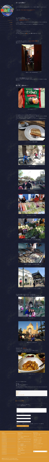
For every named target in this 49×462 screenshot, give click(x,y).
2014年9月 (3, 446)
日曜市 (23, 394)
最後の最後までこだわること (38, 439)
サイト (17, 420)
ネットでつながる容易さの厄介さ (38, 443)
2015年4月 (3, 436)
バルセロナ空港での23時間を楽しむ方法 (23, 436)
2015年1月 (3, 440)
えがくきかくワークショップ (38, 446)
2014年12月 (4, 442)
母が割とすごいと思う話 (37, 442)
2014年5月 (3, 452)
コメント (18, 407)
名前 (18, 414)
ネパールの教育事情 (21, 444)
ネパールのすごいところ (37, 448)
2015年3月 (3, 437)
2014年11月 (4, 443)
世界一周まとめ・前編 (37, 434)
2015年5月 (3, 434)
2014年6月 (3, 451)
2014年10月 (4, 445)
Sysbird (17, 459)
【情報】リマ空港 (20, 448)
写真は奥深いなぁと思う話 (37, 440)
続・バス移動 (45, 397)
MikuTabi (19, 451)
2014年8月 (3, 448)
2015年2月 (3, 439)
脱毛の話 (19, 454)
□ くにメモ (10, 26)
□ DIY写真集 (10, 22)
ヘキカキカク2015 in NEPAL (38, 437)
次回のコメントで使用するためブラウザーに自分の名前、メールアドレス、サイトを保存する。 (31, 423)
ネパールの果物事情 (21, 437)
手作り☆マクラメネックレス (22, 447)
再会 (21, 394)
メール (18, 417)
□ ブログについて (10, 20)
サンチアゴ (18, 394)
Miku (18, 392)
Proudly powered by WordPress (6, 459)
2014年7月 (3, 449)
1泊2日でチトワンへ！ (37, 445)
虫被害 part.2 (20, 434)
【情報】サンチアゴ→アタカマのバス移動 (22, 397)
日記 (18, 393)
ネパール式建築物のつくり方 (22, 445)
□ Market (11, 24)
